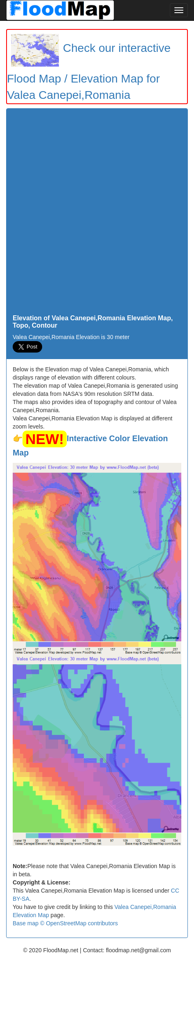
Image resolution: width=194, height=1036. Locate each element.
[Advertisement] (97, 213)
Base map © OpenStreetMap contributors (65, 923)
